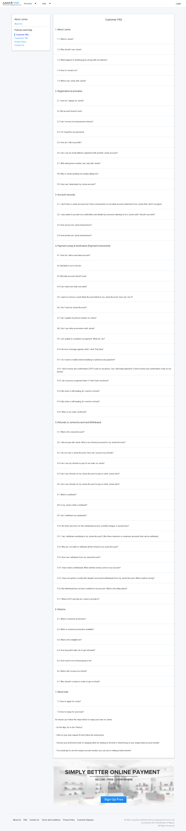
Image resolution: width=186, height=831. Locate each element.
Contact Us (19, 45)
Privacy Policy (20, 42)
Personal (30, 3)
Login (178, 3)
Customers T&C (21, 38)
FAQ (25, 820)
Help (47, 3)
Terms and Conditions (51, 820)
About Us (18, 24)
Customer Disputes (85, 820)
